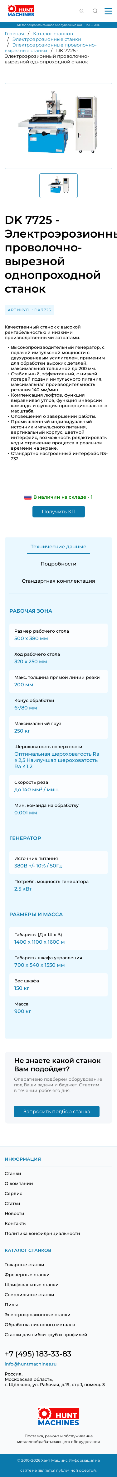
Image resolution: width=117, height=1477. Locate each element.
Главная (14, 34)
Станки (13, 1173)
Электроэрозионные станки (46, 39)
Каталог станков (53, 34)
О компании (19, 1183)
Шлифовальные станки (32, 1284)
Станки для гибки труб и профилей (46, 1334)
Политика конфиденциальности (42, 1233)
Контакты (16, 1223)
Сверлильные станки (29, 1294)
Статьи (12, 1203)
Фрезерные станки (27, 1274)
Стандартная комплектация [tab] (58, 581)
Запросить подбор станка (56, 1111)
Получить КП (59, 512)
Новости (14, 1213)
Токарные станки (24, 1264)
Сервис (13, 1193)
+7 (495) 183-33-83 (38, 1353)
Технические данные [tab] (58, 547)
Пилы (11, 1304)
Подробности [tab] (58, 564)
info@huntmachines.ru (30, 1364)
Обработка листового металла (40, 1324)
